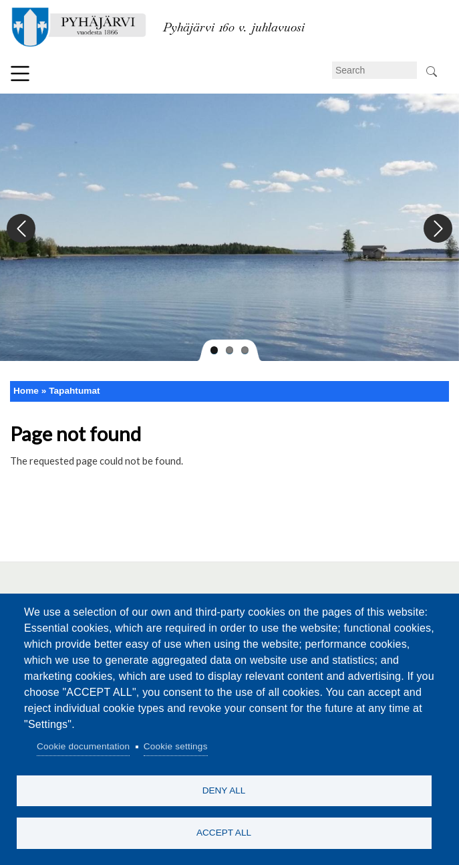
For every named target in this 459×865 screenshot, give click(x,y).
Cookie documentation (83, 744)
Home (26, 391)
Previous (22, 229)
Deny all (224, 788)
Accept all (223, 832)
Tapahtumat (74, 391)
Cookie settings (176, 744)
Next (437, 229)
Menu (20, 73)
